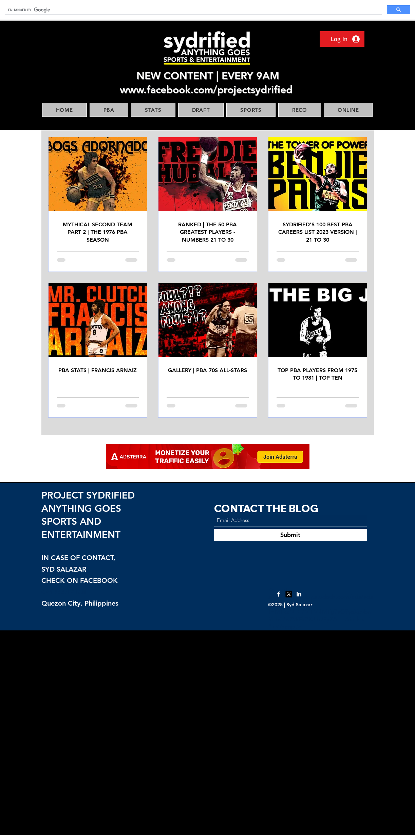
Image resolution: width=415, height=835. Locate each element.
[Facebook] (278, 594)
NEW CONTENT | (179, 76)
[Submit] (290, 535)
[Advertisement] (203, 732)
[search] (192, 10)
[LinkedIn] (299, 594)
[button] (109, 110)
